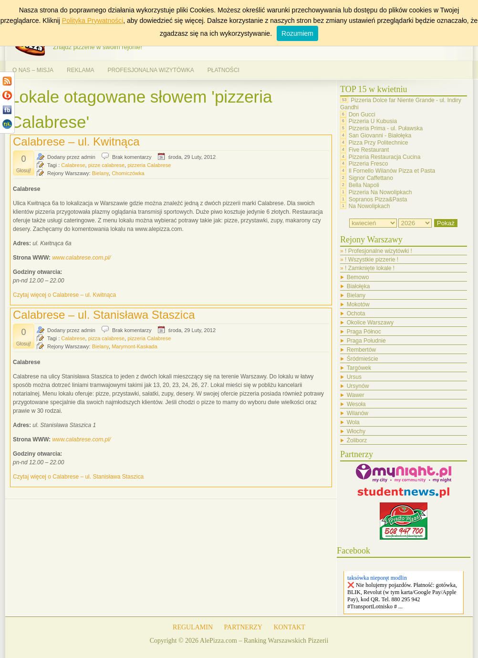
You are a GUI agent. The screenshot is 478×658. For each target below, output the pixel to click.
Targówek (359, 368)
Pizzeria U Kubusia (373, 121)
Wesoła (356, 404)
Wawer (355, 395)
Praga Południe (366, 340)
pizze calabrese (106, 165)
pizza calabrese (106, 338)
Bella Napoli (364, 185)
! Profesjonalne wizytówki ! (378, 251)
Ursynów (358, 386)
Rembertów (361, 349)
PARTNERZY (243, 627)
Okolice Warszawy (370, 322)
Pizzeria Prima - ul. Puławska (386, 128)
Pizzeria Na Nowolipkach (380, 192)
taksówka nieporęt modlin (377, 577)
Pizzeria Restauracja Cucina (385, 156)
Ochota (356, 313)
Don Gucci (362, 114)
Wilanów (357, 413)
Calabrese (73, 165)
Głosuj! (23, 170)
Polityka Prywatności (92, 20)
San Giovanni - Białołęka (380, 135)
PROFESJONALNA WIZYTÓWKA (150, 70)
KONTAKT (289, 627)
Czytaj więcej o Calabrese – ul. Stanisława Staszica (78, 476)
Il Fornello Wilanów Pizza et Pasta (392, 170)
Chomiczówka (128, 173)
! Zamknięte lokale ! (370, 268)
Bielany (100, 173)
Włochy (356, 431)
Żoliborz (357, 440)
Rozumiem (297, 33)
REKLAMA (80, 70)
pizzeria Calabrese (149, 165)
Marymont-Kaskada (134, 346)
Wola (353, 422)
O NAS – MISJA (32, 70)
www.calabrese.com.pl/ (81, 257)
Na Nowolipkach (369, 206)
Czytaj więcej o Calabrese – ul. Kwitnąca (64, 295)
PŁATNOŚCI (223, 70)
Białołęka (358, 286)
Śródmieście (362, 358)
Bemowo (358, 277)
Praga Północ (364, 331)
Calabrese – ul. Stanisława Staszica (104, 314)
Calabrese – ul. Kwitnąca (76, 141)
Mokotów (358, 304)
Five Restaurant (369, 149)
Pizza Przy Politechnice (378, 142)
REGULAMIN (193, 627)
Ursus (354, 377)
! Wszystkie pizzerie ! (371, 259)
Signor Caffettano (371, 178)
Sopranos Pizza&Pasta (378, 199)
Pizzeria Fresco (368, 163)
